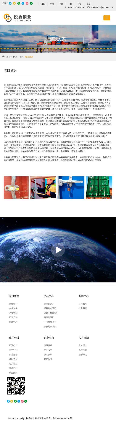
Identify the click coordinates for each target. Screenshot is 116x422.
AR (61, 4)
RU (79, 4)
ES (88, 4)
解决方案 (17, 57)
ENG (43, 4)
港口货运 (29, 57)
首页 (8, 57)
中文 (52, 4)
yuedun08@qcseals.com (102, 7)
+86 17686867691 (76, 7)
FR (70, 4)
